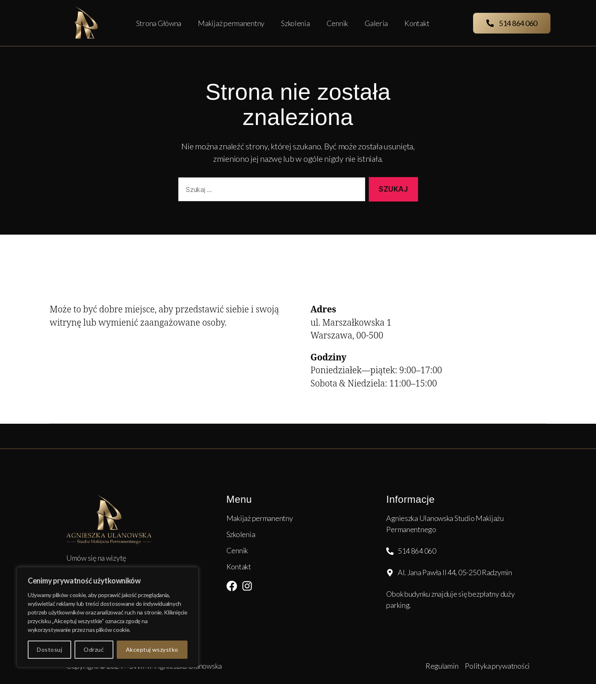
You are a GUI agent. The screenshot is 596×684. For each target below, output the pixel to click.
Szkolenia (295, 23)
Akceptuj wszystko (152, 649)
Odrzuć (94, 649)
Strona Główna (159, 23)
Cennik (337, 23)
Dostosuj (49, 649)
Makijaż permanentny (231, 23)
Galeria (376, 23)
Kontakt (416, 23)
